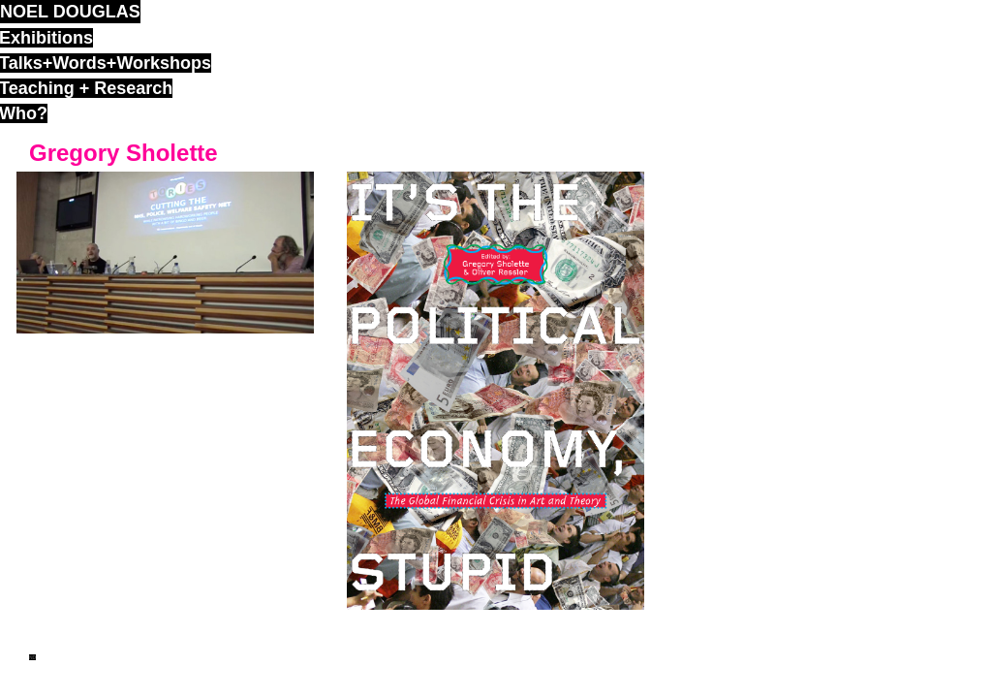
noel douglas (70, 11)
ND (32, 657)
